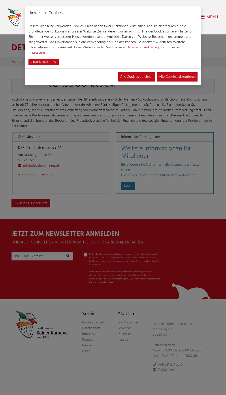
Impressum (36, 53)
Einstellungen (39, 62)
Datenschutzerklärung (143, 47)
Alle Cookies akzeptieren (177, 77)
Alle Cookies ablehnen (136, 77)
